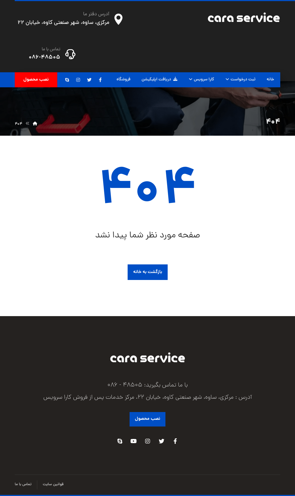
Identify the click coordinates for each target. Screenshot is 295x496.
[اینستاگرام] (78, 79)
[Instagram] (147, 441)
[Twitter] (161, 441)
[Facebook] (175, 441)
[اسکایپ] (67, 79)
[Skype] (119, 441)
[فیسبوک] (100, 79)
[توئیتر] (89, 79)
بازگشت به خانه (147, 272)
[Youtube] (133, 441)
